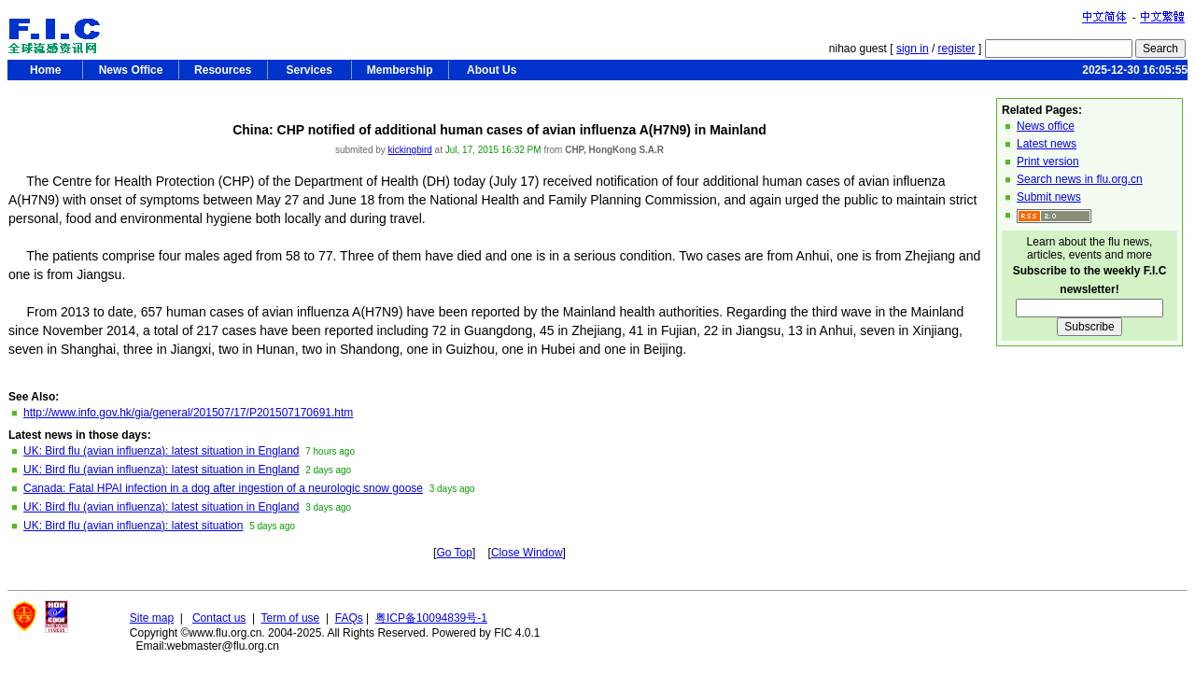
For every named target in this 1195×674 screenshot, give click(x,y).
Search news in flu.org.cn (1080, 179)
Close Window (527, 552)
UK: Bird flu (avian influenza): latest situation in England (161, 450)
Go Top (453, 552)
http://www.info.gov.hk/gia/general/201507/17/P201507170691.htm (188, 412)
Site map (152, 618)
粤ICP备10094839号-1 (431, 618)
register (957, 48)
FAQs (349, 618)
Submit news (1049, 197)
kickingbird (410, 150)
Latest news (1046, 143)
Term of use (290, 618)
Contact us (219, 618)
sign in (912, 48)
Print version (1048, 161)
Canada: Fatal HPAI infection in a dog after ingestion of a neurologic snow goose (223, 488)
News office (1046, 126)
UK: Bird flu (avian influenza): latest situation (133, 525)
